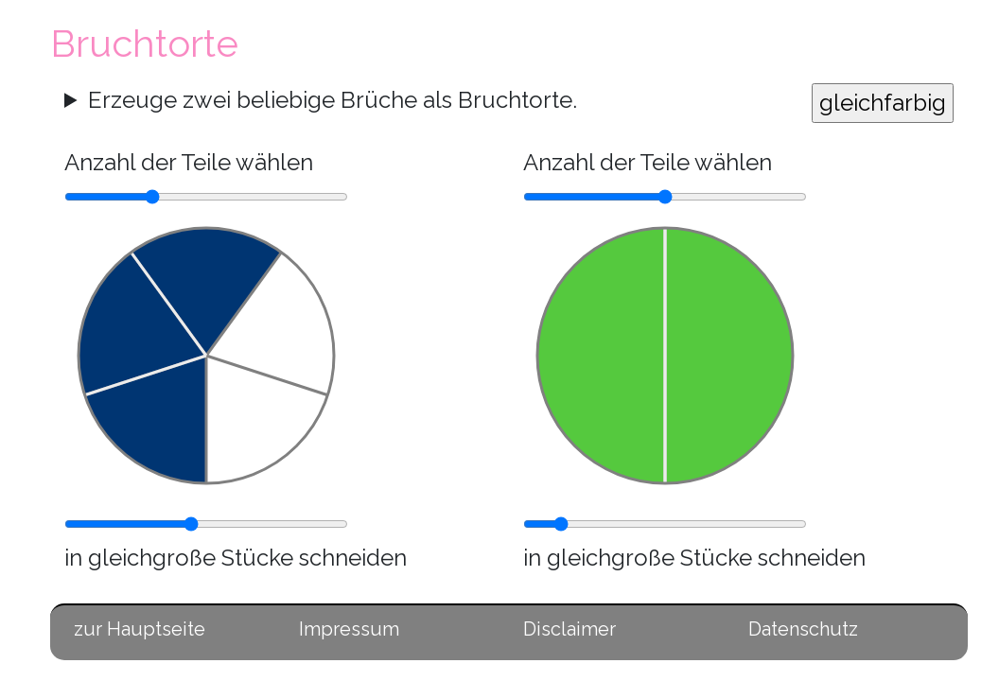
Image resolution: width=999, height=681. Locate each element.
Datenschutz (803, 629)
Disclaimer (569, 629)
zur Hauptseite (139, 629)
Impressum (349, 629)
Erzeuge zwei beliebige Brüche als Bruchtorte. (332, 100)
